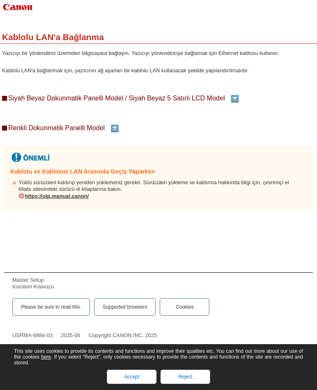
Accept (132, 377)
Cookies (185, 307)
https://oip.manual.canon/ (57, 196)
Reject (185, 377)
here (46, 357)
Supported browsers (125, 307)
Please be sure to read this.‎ (51, 307)
